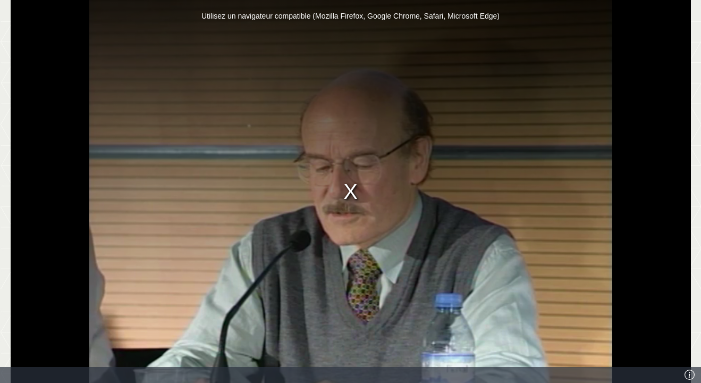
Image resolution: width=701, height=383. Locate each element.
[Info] (690, 375)
